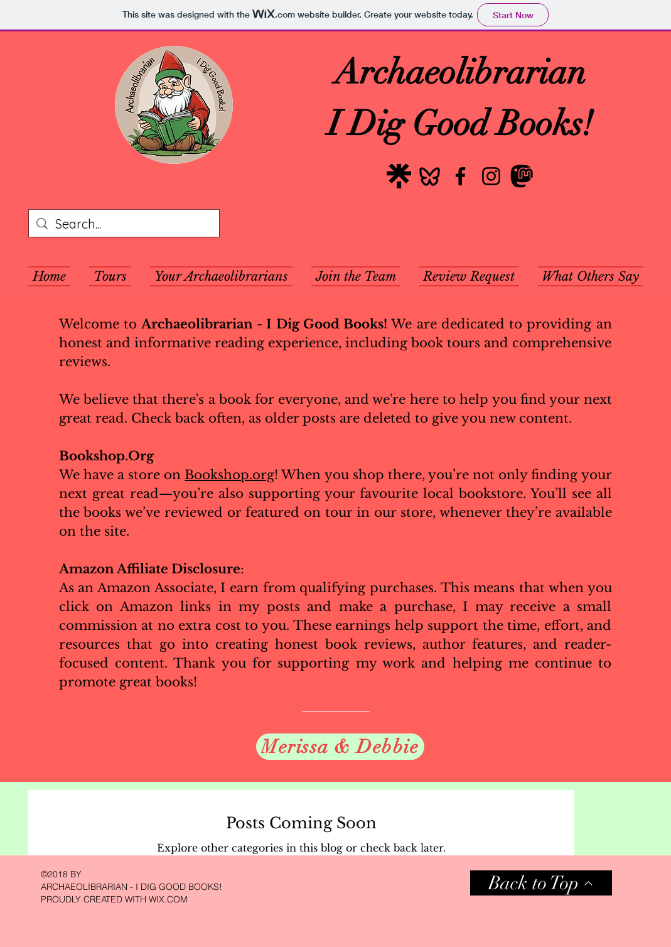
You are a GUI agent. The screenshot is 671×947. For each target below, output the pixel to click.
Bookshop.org (229, 474)
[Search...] (124, 224)
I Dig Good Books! (460, 123)
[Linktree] (399, 176)
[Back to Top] (541, 883)
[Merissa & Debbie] (340, 746)
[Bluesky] (429, 176)
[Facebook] (460, 176)
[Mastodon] (522, 176)
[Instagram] (491, 176)
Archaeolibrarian (460, 72)
